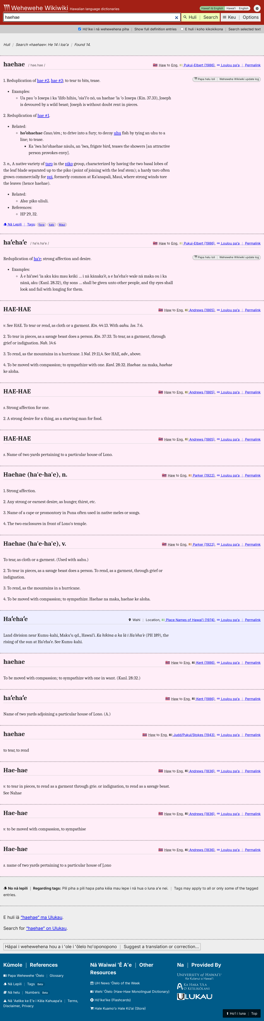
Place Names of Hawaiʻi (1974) (188, 620)
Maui (62, 224)
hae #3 (57, 80)
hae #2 (43, 80)
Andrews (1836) (200, 771)
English (243, 8)
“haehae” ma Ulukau (41, 917)
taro (49, 163)
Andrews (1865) (200, 310)
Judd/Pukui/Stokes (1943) (192, 735)
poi (50, 176)
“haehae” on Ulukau (46, 928)
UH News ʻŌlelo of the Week (115, 983)
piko (69, 163)
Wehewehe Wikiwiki (35, 8)
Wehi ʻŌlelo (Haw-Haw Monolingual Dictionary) (130, 991)
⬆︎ (241, 1013)
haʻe (37, 258)
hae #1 (43, 115)
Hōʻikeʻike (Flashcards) (110, 1000)
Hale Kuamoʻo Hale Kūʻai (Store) (118, 1008)
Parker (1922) (201, 475)
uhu (117, 132)
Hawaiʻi (231, 8)
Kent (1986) (203, 662)
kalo (51, 224)
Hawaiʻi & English (212, 8)
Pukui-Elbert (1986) (197, 65)
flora (41, 224)
